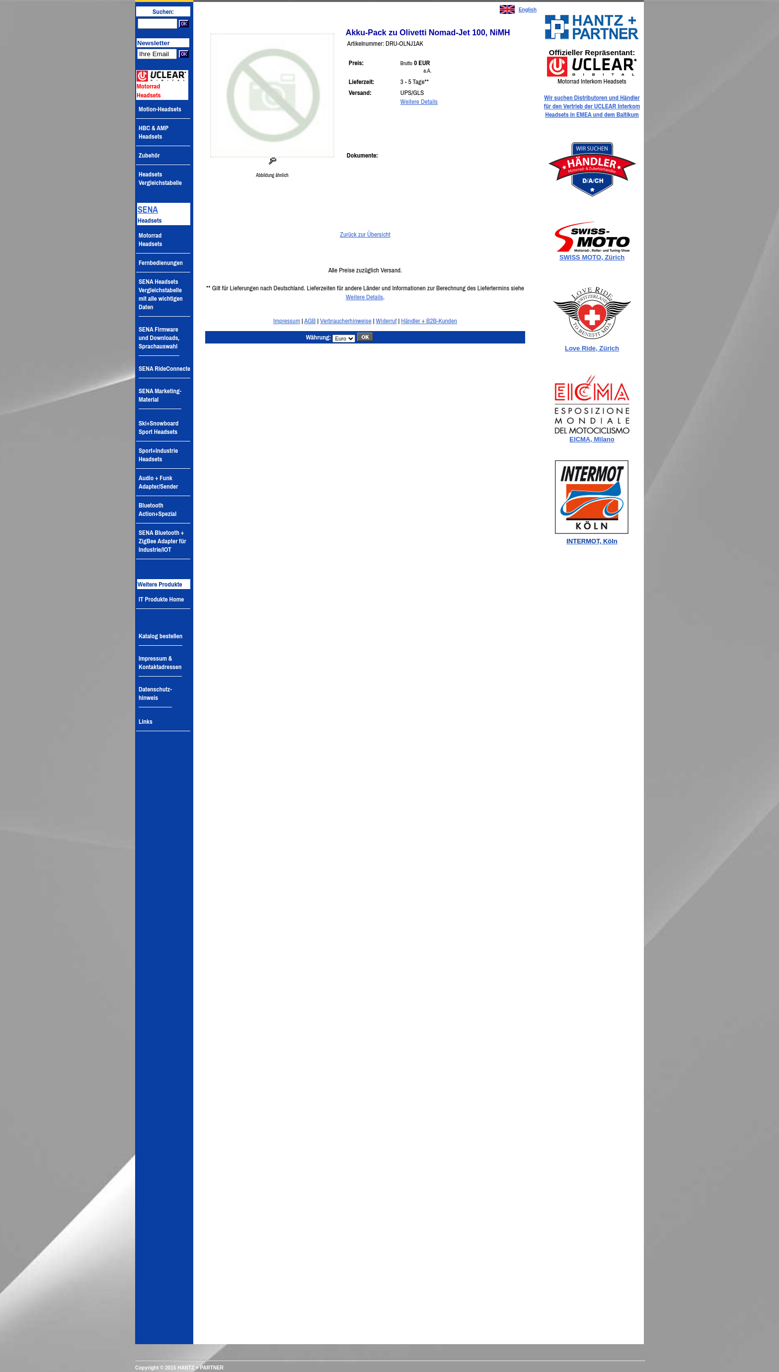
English (528, 9)
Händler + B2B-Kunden (429, 320)
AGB (309, 320)
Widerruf (386, 320)
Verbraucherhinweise (345, 320)
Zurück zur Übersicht (365, 234)
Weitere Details (419, 101)
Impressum (286, 320)
